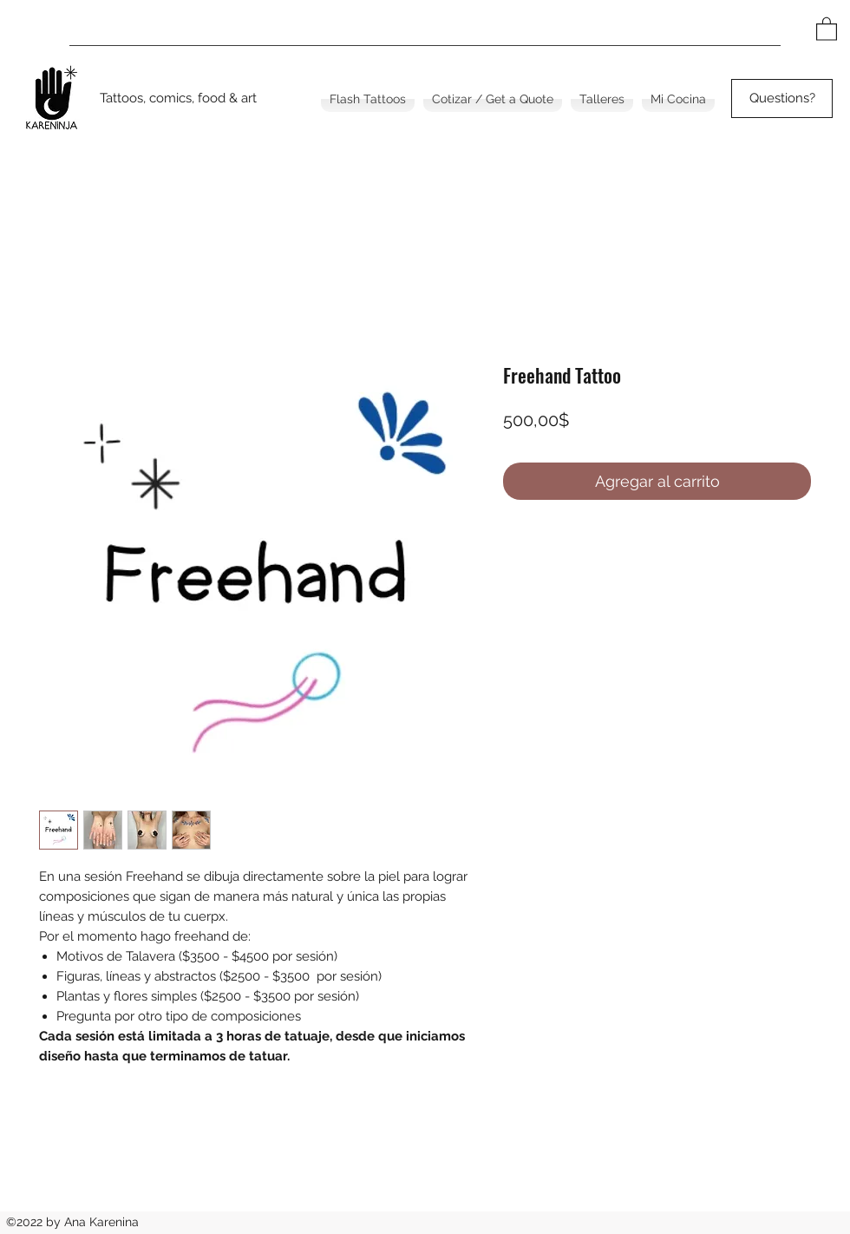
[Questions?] (782, 98)
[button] (826, 28)
